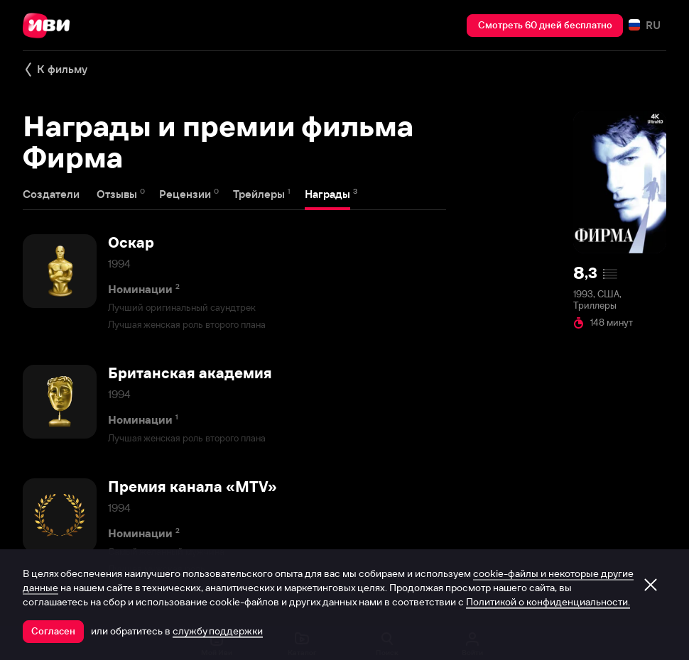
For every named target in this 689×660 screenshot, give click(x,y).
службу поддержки (218, 631)
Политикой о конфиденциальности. (548, 601)
